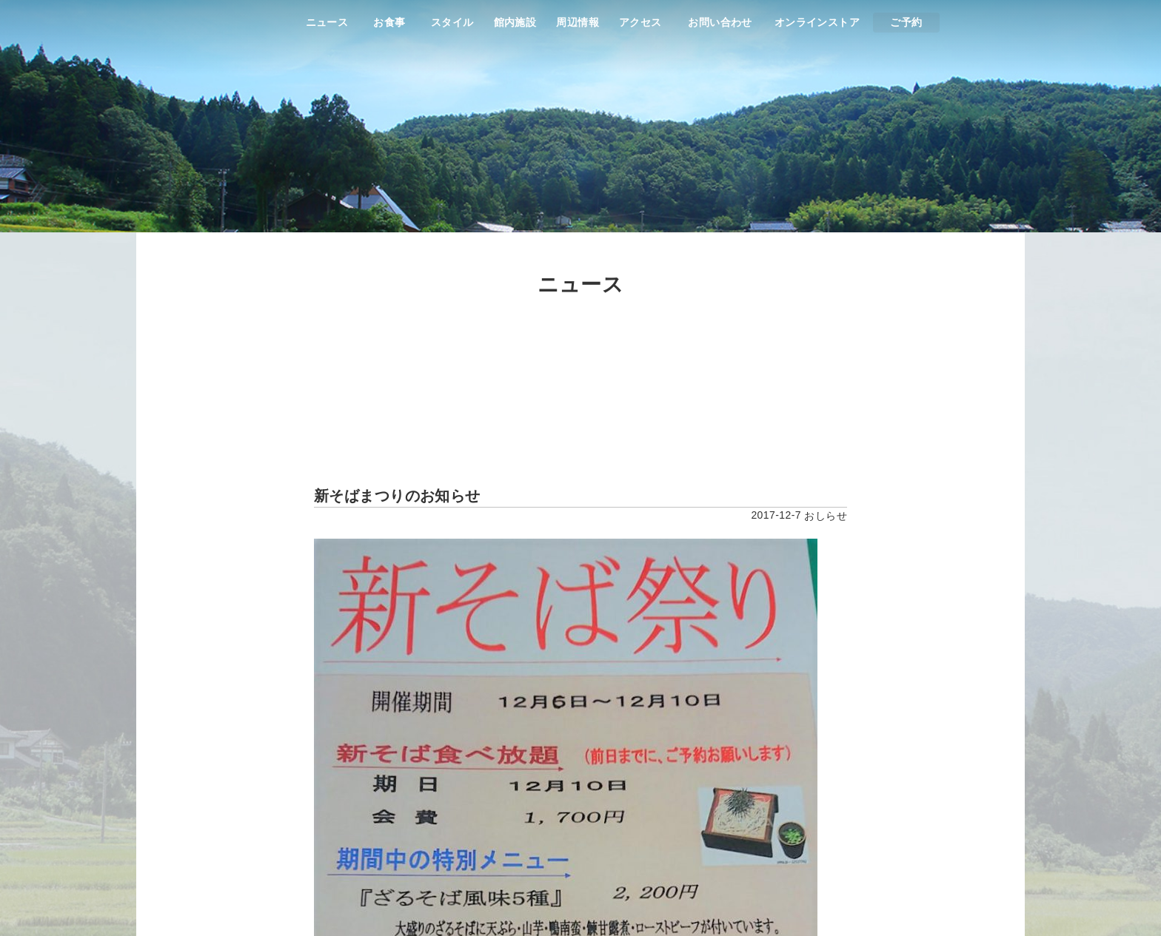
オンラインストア (817, 22)
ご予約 (906, 22)
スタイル (452, 22)
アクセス (640, 22)
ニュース (327, 22)
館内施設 (515, 22)
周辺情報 (577, 22)
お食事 (389, 22)
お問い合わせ (720, 22)
